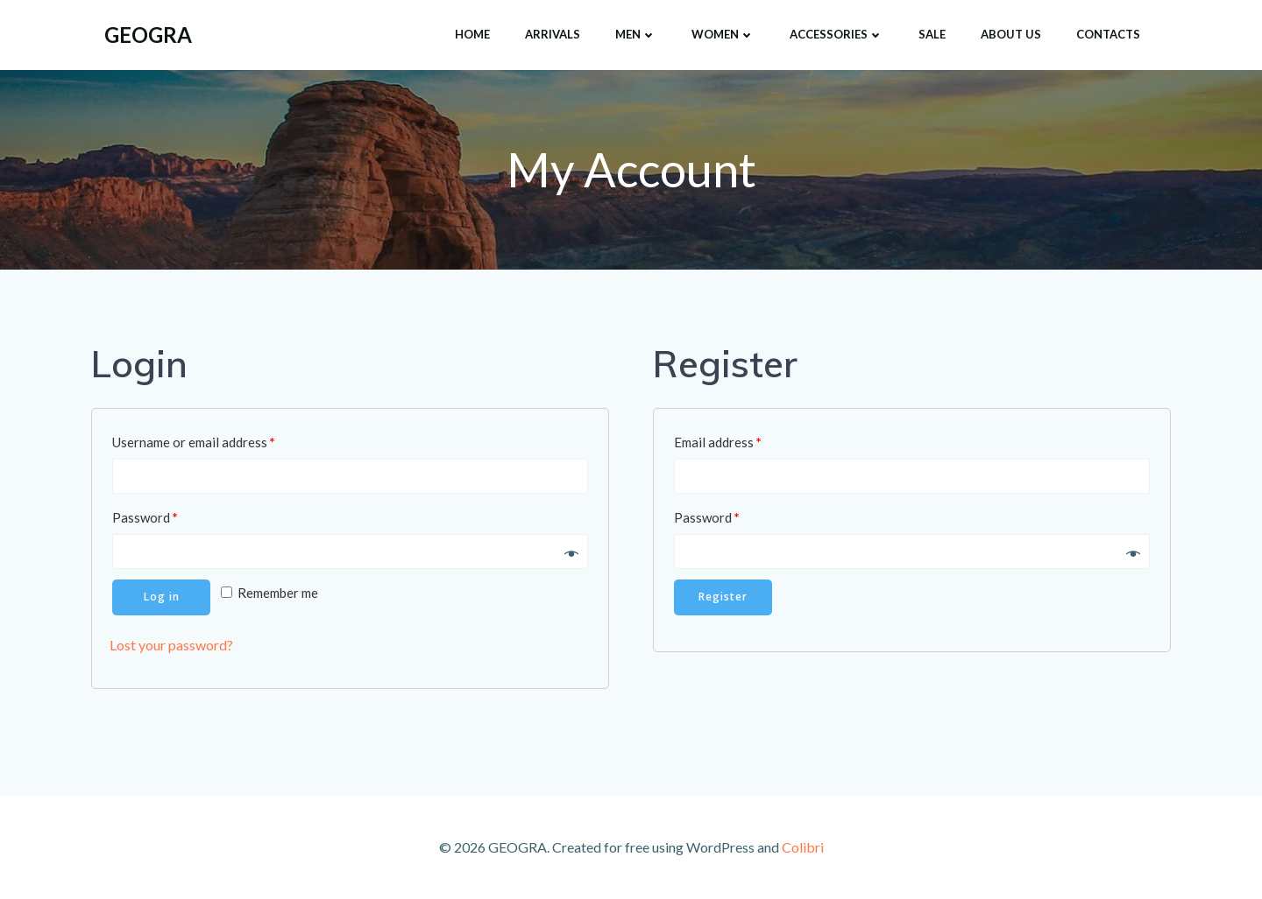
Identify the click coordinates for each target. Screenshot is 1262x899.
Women (723, 34)
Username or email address (193, 442)
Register (723, 597)
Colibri (803, 847)
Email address (718, 442)
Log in (162, 597)
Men (635, 34)
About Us (1011, 34)
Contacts (1108, 34)
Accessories (836, 34)
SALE (932, 34)
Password (145, 517)
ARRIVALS (552, 34)
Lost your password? (171, 645)
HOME (472, 34)
